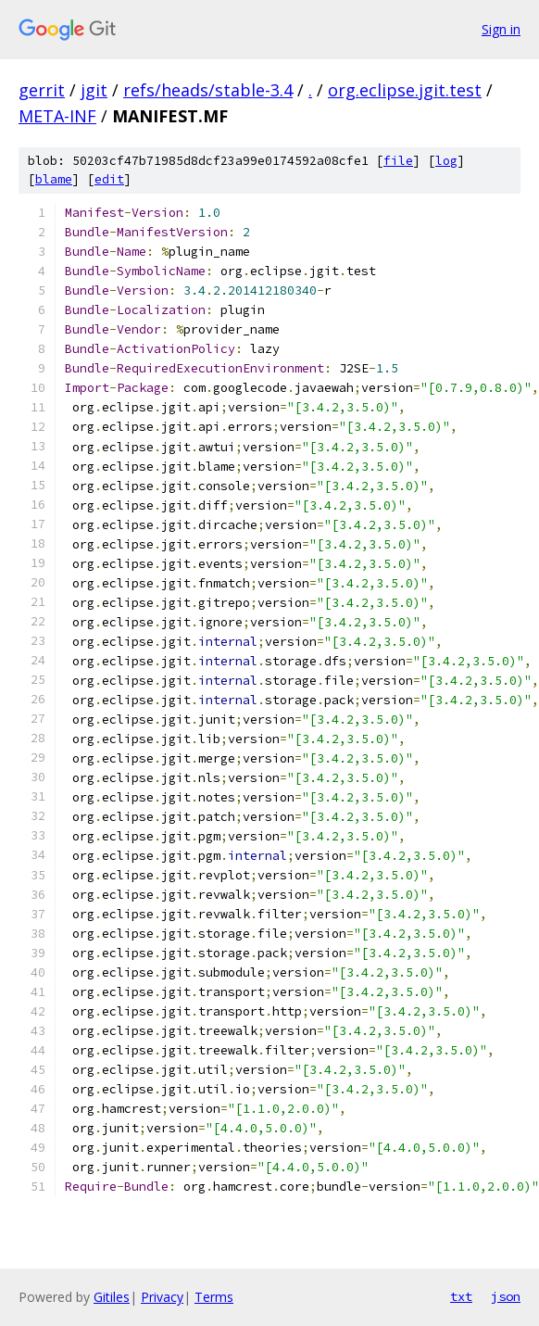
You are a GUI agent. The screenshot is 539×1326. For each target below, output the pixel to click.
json (505, 1296)
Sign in (501, 29)
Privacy (162, 1297)
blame (53, 179)
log (446, 161)
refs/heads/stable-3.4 (208, 90)
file (398, 161)
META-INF (57, 116)
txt (461, 1296)
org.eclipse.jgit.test (405, 90)
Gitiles (112, 1297)
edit (109, 179)
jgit (94, 90)
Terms (213, 1297)
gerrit (42, 90)
